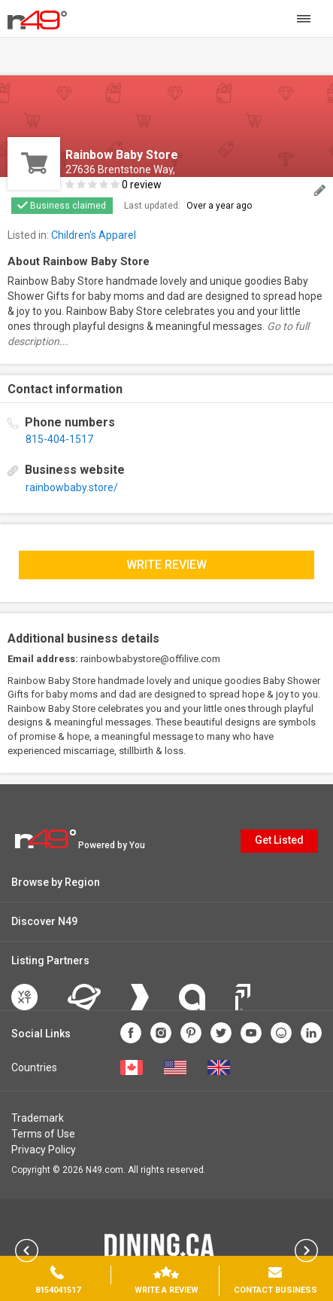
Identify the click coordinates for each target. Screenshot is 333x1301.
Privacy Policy (43, 1150)
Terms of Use (43, 1134)
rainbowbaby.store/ (72, 487)
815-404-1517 (59, 439)
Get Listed (279, 840)
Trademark (37, 1118)
